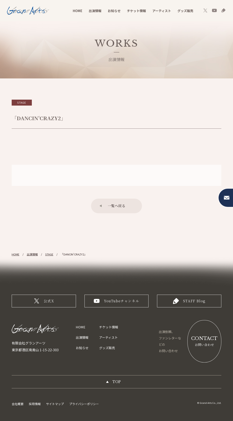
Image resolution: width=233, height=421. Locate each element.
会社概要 (18, 404)
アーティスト (161, 10)
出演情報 (95, 10)
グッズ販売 (185, 10)
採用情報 (35, 404)
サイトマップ (55, 404)
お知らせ (114, 10)
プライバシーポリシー (84, 404)
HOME (77, 10)
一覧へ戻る (116, 205)
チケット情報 (136, 10)
